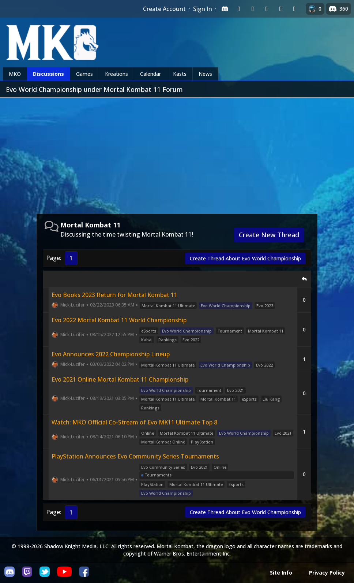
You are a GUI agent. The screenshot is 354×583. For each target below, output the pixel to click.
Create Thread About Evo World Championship (245, 258)
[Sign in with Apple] (280, 8)
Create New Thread (269, 234)
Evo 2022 (190, 339)
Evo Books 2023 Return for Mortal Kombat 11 (114, 295)
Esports (236, 484)
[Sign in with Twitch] (238, 8)
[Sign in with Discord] (224, 8)
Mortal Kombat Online (163, 442)
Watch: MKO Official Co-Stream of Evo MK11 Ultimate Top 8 (134, 422)
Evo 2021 (235, 390)
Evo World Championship (226, 305)
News (205, 73)
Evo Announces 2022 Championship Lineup (111, 354)
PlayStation (202, 442)
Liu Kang (271, 399)
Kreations (116, 73)
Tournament (230, 331)
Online (147, 433)
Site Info (281, 572)
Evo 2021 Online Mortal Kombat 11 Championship (120, 379)
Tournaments (158, 475)
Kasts (180, 73)
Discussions (48, 73)
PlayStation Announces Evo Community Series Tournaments (135, 456)
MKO (15, 73)
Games (84, 73)
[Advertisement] (177, 153)
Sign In (202, 9)
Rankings (167, 339)
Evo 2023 (264, 305)
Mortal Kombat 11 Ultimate (168, 305)
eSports (148, 331)
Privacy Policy (327, 572)
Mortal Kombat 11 (265, 331)
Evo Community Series (163, 467)
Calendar (150, 73)
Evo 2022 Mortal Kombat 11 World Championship (119, 320)
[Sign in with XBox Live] (294, 8)
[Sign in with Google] (252, 8)
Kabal (146, 339)
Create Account (164, 9)
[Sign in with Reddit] (266, 8)
